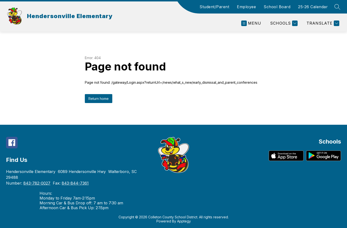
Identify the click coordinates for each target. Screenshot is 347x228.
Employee (246, 6)
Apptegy (184, 221)
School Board (277, 6)
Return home (98, 99)
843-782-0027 (36, 183)
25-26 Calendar (313, 6)
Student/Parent (214, 6)
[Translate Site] (322, 23)
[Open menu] (251, 23)
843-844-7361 (75, 183)
